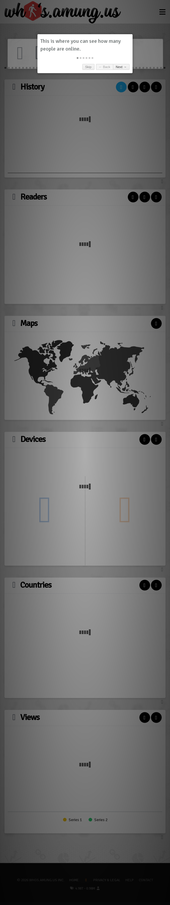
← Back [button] (104, 67)
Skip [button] (88, 67)
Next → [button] (121, 67)
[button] (77, 58)
